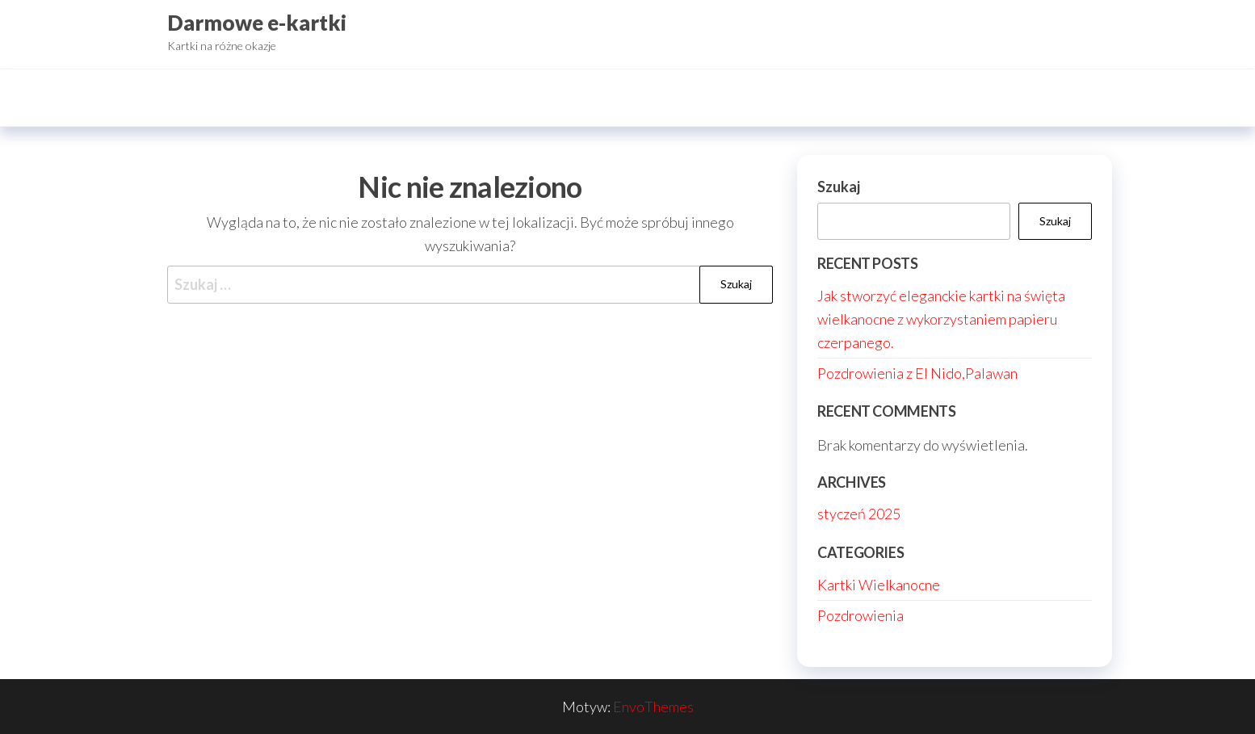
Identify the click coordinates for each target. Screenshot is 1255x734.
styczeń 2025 (858, 513)
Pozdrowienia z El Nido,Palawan (917, 373)
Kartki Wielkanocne (878, 584)
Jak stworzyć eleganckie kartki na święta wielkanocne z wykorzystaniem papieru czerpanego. (941, 319)
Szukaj (838, 186)
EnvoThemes (653, 706)
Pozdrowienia (860, 615)
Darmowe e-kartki (256, 23)
